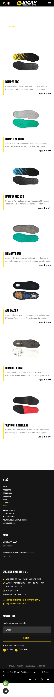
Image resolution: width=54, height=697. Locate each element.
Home (12, 26)
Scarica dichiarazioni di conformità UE (21, 602)
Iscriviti (9, 652)
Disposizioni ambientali (14, 606)
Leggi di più (44, 93)
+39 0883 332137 (14, 589)
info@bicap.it (12, 593)
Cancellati (21, 652)
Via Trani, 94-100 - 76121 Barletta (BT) (23, 581)
